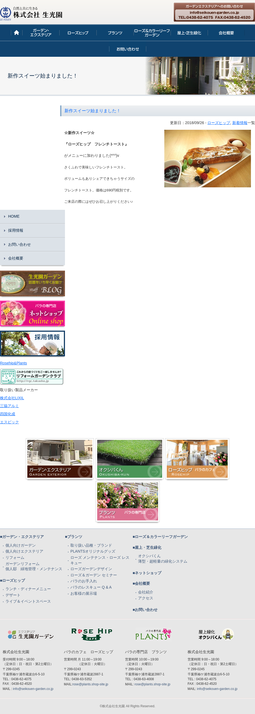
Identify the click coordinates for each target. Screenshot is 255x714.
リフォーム (14, 557)
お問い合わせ (19, 244)
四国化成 (7, 414)
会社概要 (15, 258)
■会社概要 (141, 583)
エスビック (9, 422)
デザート (13, 595)
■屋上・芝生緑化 (147, 547)
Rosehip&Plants (13, 363)
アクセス (145, 598)
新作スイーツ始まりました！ (92, 110)
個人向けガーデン (20, 545)
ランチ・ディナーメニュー (28, 589)
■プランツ (73, 536)
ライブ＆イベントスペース (28, 601)
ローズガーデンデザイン (91, 569)
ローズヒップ (218, 123)
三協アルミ (9, 406)
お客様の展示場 (83, 593)
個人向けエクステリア (24, 551)
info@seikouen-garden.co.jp (33, 689)
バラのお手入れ (83, 581)
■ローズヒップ (12, 580)
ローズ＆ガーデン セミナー (93, 575)
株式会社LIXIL (12, 398)
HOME (13, 216)
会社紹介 (145, 592)
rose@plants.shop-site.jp (90, 684)
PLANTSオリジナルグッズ (92, 551)
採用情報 (15, 230)
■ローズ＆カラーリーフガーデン (160, 536)
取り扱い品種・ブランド (91, 545)
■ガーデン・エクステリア (22, 536)
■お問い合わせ (145, 609)
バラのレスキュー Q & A (91, 587)
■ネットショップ (147, 573)
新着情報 (239, 123)
